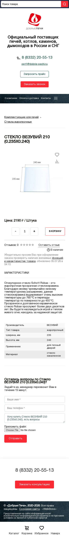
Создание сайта (29, 509)
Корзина (26, 529)
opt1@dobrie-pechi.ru (34, 64)
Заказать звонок (34, 84)
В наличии (55, 249)
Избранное (41, 529)
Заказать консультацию (34, 484)
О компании (11, 98)
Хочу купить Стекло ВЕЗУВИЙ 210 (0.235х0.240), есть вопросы (34, 418)
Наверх (55, 529)
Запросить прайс (34, 74)
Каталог (14, 529)
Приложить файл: (15, 427)
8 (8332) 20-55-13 (37, 57)
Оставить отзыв (49, 245)
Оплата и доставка (29, 98)
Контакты (46, 98)
